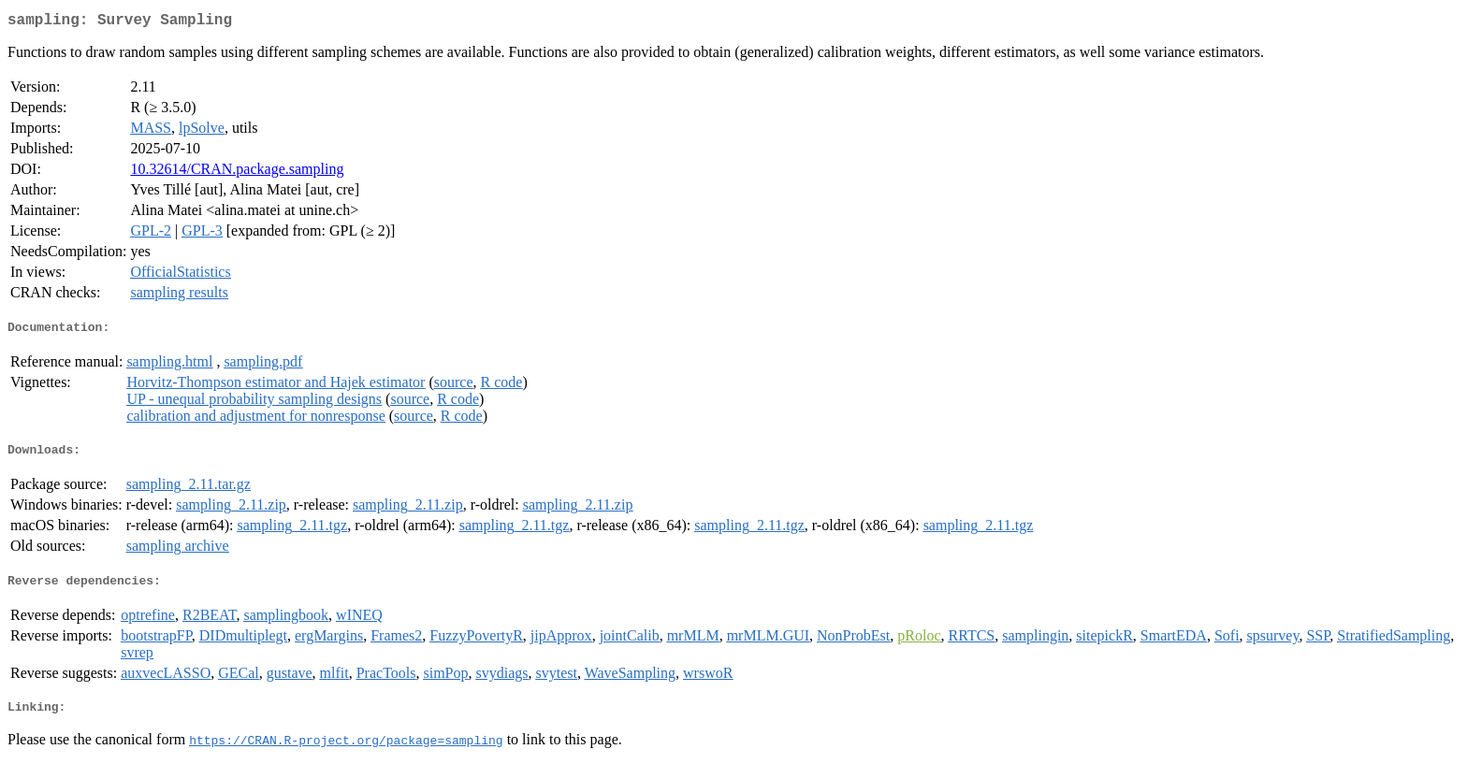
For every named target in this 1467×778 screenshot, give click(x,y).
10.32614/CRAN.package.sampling (236, 172)
